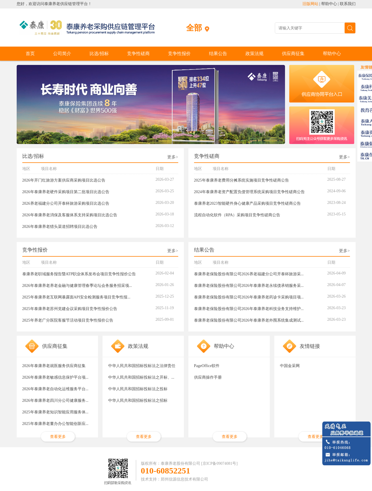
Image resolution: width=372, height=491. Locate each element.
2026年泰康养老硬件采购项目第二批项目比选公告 (65, 192)
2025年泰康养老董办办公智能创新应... (55, 424)
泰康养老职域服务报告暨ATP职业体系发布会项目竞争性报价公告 (79, 274)
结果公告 (218, 53)
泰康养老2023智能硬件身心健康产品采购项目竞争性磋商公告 (247, 203)
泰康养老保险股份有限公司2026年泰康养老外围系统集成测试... (249, 320)
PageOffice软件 (207, 366)
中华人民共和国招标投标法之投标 (137, 389)
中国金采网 (290, 366)
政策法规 (254, 53)
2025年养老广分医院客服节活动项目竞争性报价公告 (67, 320)
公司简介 (62, 53)
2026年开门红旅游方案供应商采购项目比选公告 (63, 180)
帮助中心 (329, 4)
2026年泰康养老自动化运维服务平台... (55, 389)
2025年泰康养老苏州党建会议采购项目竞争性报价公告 (69, 309)
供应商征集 (293, 53)
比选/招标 (99, 53)
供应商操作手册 (208, 377)
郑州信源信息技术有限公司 (184, 479)
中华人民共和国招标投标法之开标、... (141, 377)
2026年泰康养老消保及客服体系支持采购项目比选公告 (69, 215)
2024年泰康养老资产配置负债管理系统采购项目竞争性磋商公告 (249, 192)
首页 (30, 53)
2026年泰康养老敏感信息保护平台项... (55, 377)
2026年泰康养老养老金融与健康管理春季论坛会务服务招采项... (77, 285)
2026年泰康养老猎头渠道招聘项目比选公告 (59, 226)
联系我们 (348, 4)
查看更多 (58, 437)
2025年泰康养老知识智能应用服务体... (55, 412)
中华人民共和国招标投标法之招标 (137, 400)
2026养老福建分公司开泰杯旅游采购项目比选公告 (65, 203)
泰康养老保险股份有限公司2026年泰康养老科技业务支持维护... (249, 309)
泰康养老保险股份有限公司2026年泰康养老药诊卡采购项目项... (249, 297)
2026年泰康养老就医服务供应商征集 (54, 366)
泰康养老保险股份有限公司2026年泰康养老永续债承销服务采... (249, 285)
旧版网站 (310, 4)
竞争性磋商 (138, 53)
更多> (172, 157)
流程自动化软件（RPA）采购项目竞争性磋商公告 (237, 215)
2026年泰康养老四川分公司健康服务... (55, 400)
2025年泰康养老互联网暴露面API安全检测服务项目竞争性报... (76, 297)
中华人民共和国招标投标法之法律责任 (141, 366)
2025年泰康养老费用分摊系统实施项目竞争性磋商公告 (241, 180)
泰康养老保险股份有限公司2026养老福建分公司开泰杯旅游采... (249, 274)
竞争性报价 (179, 53)
